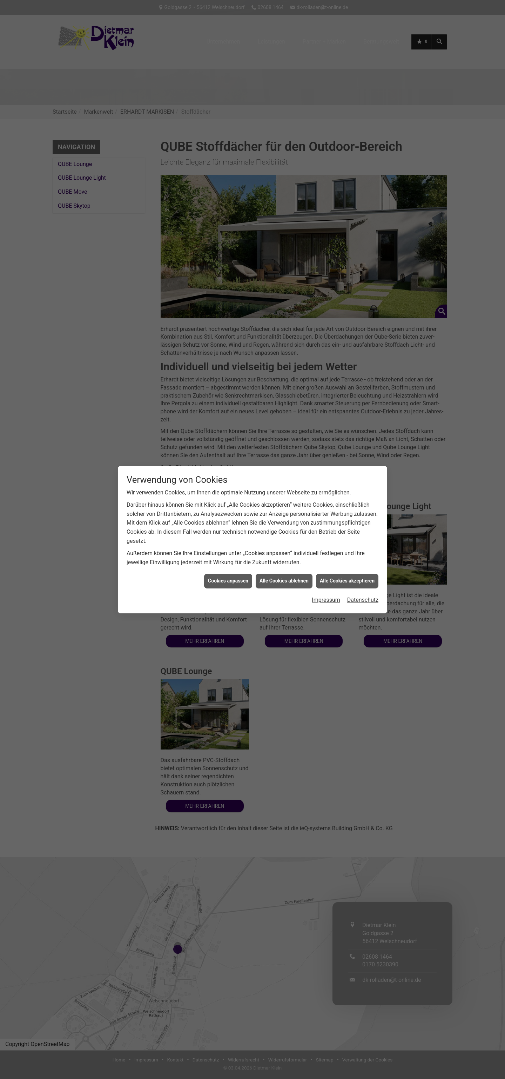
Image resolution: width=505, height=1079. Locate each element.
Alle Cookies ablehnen (284, 581)
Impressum (326, 600)
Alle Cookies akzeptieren (347, 581)
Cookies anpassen (228, 581)
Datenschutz (362, 600)
